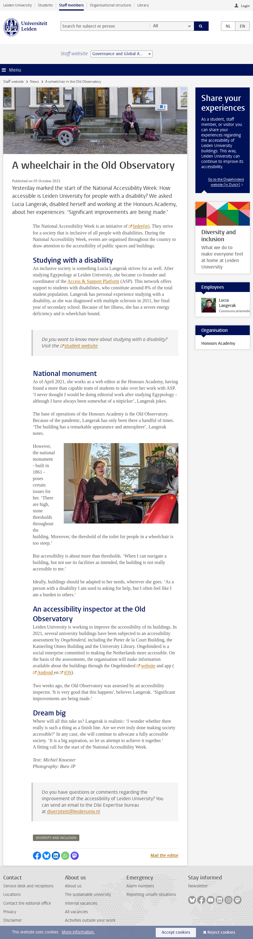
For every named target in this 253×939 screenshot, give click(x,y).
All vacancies (76, 912)
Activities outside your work (90, 920)
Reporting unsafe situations (151, 894)
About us (73, 886)
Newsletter (198, 886)
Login (245, 6)
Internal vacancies (81, 903)
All (155, 26)
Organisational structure (110, 5)
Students (45, 5)
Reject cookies (221, 932)
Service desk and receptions (28, 886)
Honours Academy (218, 343)
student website (81, 346)
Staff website (13, 81)
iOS (67, 672)
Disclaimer (12, 920)
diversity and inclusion (56, 838)
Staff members (71, 5)
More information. (78, 932)
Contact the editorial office (27, 903)
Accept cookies (176, 932)
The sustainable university (88, 894)
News (34, 81)
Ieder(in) (141, 226)
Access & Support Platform (93, 281)
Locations (12, 894)
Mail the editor (164, 855)
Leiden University (17, 5)
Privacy (9, 912)
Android (45, 672)
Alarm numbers (140, 886)
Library (143, 5)
